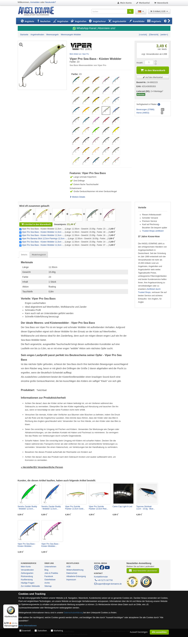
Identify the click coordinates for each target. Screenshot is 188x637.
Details (24, 255)
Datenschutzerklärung (73, 612)
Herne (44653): (143, 113)
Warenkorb (161, 3)
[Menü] (16, 606)
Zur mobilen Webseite (30, 586)
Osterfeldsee (50, 579)
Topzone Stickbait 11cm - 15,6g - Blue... (145, 507)
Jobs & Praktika (51, 573)
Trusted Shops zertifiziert (153, 231)
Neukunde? (50, 2)
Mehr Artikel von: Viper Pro (79, 54)
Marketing (58, 630)
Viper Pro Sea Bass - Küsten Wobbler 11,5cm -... (43, 232)
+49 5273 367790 (103, 580)
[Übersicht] (153, 34)
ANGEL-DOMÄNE (38, 11)
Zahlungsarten (27, 573)
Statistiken (42, 630)
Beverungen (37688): (145, 109)
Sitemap (48, 586)
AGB (68, 567)
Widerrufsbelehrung (75, 570)
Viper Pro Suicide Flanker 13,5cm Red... (98, 507)
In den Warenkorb (152, 70)
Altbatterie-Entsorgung (76, 576)
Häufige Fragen (27, 583)
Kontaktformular (101, 577)
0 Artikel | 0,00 (159, 11)
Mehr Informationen (28, 625)
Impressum (71, 579)
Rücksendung (27, 576)
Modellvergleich (39, 255)
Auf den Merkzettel (153, 77)
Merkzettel (143, 3)
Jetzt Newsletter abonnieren (143, 570)
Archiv (47, 583)
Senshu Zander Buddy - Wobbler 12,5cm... (27, 507)
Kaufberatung (27, 579)
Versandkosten (27, 570)
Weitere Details (77, 197)
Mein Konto (124, 3)
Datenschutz (71, 573)
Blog (46, 570)
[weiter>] (164, 34)
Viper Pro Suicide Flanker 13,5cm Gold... (75, 507)
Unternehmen (50, 567)
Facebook (49, 576)
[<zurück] (143, 34)
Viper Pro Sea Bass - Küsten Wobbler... (27, 545)
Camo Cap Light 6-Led (122, 506)
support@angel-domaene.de (108, 584)
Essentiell (26, 630)
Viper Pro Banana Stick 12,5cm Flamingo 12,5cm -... (44, 238)
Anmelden (35, 2)
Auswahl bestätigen (139, 632)
